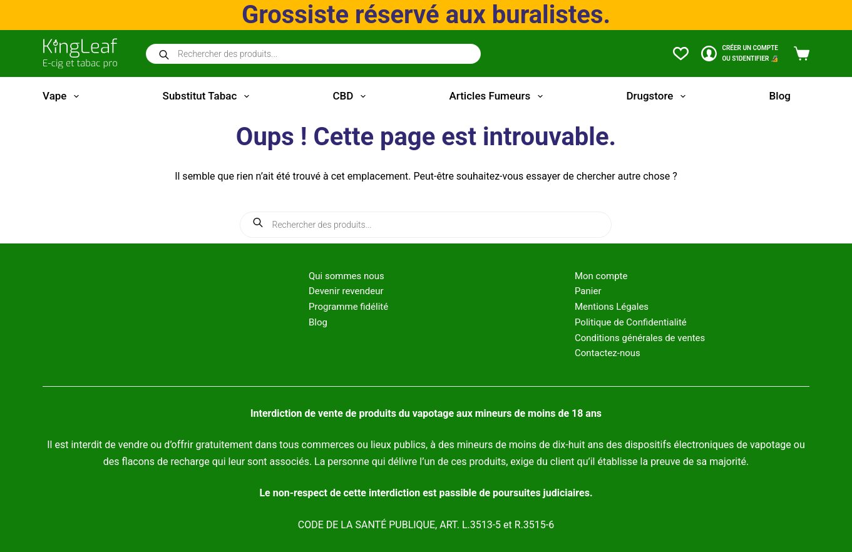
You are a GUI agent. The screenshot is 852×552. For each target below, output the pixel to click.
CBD (351, 96)
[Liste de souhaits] (681, 53)
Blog (780, 95)
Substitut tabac (208, 96)
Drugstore (658, 96)
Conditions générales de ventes (640, 338)
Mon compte (601, 276)
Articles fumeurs (498, 96)
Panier (588, 291)
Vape (63, 96)
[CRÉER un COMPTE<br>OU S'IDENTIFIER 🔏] (739, 53)
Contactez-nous (607, 353)
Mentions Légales (612, 306)
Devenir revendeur (346, 291)
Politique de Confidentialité (631, 322)
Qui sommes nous (346, 276)
